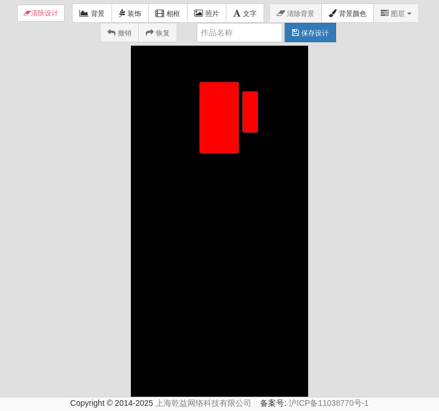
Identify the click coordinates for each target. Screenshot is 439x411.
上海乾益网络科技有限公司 (203, 383)
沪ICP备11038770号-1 (329, 383)
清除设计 (44, 13)
